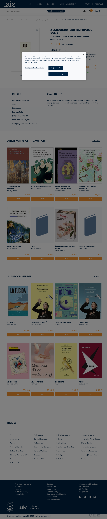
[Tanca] (83, 54)
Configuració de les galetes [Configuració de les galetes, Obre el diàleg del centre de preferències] (34, 68)
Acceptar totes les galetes (58, 74)
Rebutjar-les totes (55, 68)
